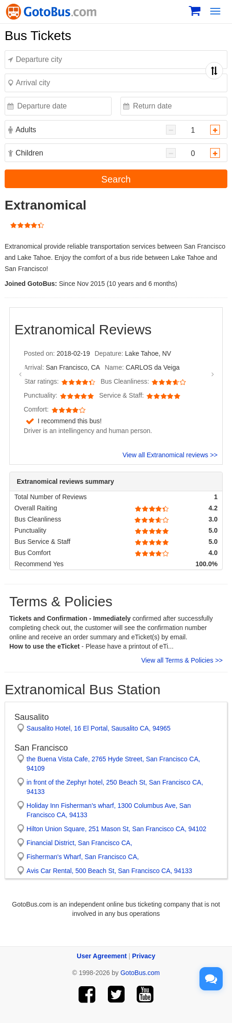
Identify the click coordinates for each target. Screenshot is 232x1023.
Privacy (143, 956)
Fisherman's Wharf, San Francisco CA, (83, 856)
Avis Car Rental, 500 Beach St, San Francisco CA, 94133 (109, 870)
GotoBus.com (140, 972)
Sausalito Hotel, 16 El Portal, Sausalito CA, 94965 (99, 728)
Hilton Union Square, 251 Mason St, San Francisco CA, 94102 (116, 829)
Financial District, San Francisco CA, (79, 843)
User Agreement (102, 956)
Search (116, 179)
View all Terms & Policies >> (182, 660)
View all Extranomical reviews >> (170, 455)
